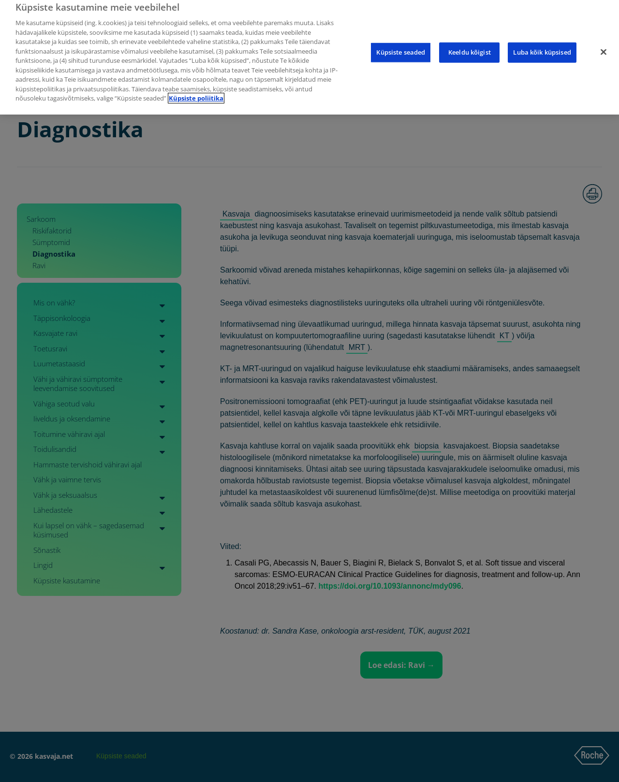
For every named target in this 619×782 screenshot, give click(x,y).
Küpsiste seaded (400, 39)
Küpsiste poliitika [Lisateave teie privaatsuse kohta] (196, 86)
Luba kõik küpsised (542, 39)
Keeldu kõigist (469, 39)
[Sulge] (603, 39)
